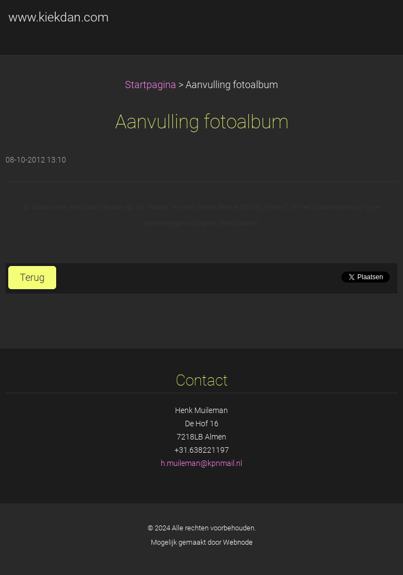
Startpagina (150, 84)
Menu (372, 24)
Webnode (238, 542)
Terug (32, 277)
